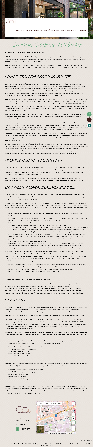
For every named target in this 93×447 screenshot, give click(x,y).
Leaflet (50, 433)
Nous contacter (23, 429)
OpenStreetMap (62, 433)
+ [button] (74, 427)
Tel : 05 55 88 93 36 (22, 424)
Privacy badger (39, 393)
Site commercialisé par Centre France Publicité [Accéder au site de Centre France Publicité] (14, 444)
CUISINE (16, 30)
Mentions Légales (86, 440)
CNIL (56, 267)
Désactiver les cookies (36, 347)
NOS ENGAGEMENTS (68, 30)
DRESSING (38, 30)
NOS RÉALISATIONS (51, 30)
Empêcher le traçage (35, 369)
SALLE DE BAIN (27, 30)
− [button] (74, 429)
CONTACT (82, 30)
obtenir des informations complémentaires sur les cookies (63, 315)
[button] (73, 403)
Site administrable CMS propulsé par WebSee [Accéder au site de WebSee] (72, 444)
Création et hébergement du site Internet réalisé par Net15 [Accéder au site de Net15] (43, 444)
